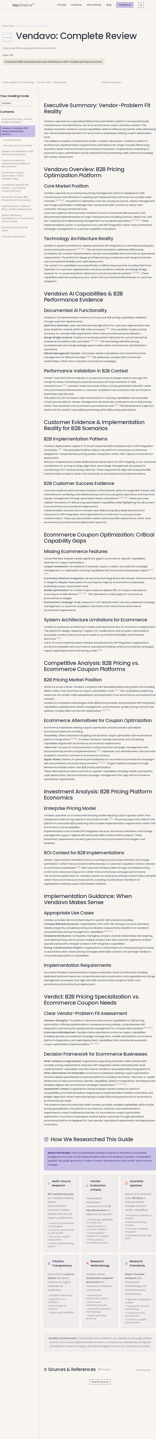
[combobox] (16, 103)
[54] (59, 638)
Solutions (76, 5)
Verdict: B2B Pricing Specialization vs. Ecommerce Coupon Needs (17, 218)
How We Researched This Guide (15, 229)
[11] (99, 762)
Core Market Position (12, 140)
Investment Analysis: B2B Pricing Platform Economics (16, 199)
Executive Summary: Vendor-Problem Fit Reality (17, 121)
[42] (76, 738)
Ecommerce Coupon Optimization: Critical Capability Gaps (13, 175)
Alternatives (94, 5)
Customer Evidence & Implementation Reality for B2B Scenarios (16, 163)
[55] (46, 573)
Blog (108, 5)
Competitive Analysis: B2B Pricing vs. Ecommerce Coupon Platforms (15, 187)
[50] (62, 200)
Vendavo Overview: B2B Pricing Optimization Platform (15, 131)
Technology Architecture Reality (17, 145)
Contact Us (125, 4)
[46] (116, 690)
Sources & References (13, 236)
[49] (57, 200)
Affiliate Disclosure (111, 82)
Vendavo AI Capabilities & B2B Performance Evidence (17, 153)
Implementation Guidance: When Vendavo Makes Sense (17, 208)
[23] (80, 593)
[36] (85, 593)
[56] (138, 272)
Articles (61, 5)
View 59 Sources (100, 1381)
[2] (71, 738)
